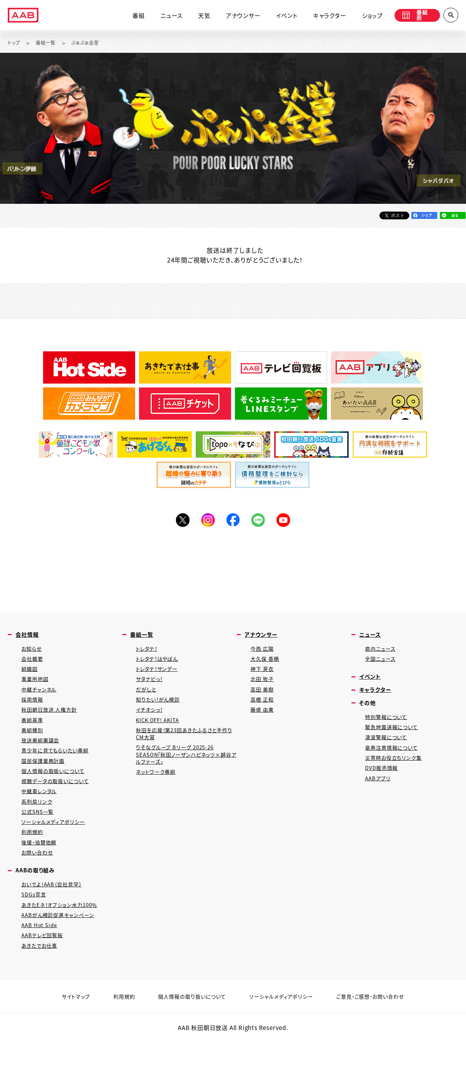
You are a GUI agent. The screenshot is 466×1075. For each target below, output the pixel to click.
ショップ (365, 16)
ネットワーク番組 (158, 790)
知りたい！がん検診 (161, 709)
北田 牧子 (263, 687)
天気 (197, 16)
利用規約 (33, 855)
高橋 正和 (263, 709)
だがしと (147, 698)
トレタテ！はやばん (160, 664)
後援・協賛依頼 (41, 867)
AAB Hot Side (40, 957)
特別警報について (388, 726)
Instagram (206, 522)
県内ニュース (382, 653)
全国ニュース (382, 664)
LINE (260, 522)
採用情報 (33, 709)
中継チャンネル (41, 698)
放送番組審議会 (42, 754)
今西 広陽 (263, 653)
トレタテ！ (148, 653)
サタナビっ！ (151, 687)
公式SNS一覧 (39, 833)
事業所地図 (36, 687)
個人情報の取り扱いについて (187, 1031)
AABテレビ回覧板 (44, 968)
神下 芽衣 (263, 675)
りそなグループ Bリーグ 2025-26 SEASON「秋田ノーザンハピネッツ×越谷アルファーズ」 (184, 770)
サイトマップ (61, 1031)
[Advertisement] (233, 570)
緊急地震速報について (395, 737)
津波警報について (388, 748)
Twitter (178, 522)
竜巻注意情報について (395, 759)
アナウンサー (236, 16)
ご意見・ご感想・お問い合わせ (382, 1031)
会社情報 (29, 638)
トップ (15, 43)
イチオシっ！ (151, 720)
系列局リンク (38, 822)
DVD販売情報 (383, 782)
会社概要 (33, 664)
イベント (279, 16)
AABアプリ (379, 793)
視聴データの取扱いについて (59, 799)
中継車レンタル (41, 810)
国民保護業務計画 (45, 777)
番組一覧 (49, 43)
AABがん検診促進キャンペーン (62, 945)
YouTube (287, 522)
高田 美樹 (263, 698)
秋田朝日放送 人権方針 (52, 720)
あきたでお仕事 (42, 979)
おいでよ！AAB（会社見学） (55, 912)
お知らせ (32, 653)
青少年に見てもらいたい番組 (59, 765)
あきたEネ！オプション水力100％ (64, 934)
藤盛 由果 (263, 720)
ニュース (164, 16)
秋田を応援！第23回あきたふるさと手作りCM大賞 (185, 747)
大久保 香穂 (266, 664)
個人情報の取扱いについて (57, 788)
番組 (131, 16)
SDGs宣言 (35, 923)
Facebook (233, 522)
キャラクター (322, 16)
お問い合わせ (39, 878)
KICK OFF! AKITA (160, 732)
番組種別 (33, 743)
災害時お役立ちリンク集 (397, 771)
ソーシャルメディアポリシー (56, 844)
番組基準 (33, 732)
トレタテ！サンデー (160, 675)
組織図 (30, 675)
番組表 (412, 16)
